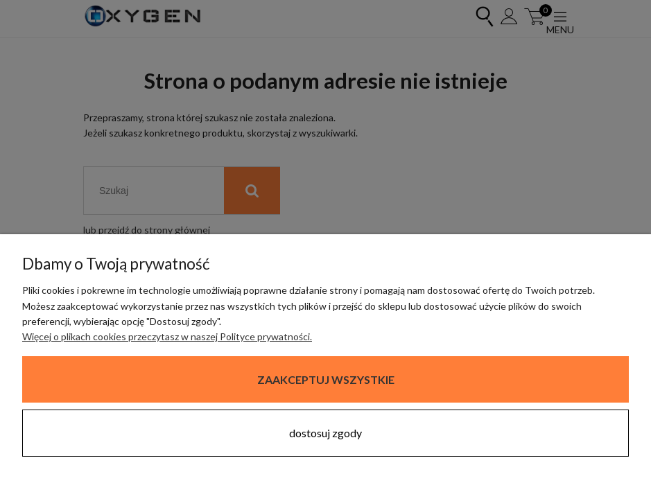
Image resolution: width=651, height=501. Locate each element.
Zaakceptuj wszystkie (325, 379)
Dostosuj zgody (325, 432)
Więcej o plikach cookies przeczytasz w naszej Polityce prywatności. (167, 336)
